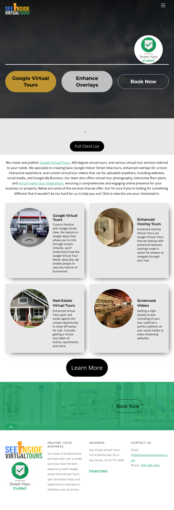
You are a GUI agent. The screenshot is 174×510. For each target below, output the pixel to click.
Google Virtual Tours (30, 81)
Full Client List (87, 146)
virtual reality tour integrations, (41, 183)
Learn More (87, 368)
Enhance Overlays (87, 81)
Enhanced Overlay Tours (149, 221)
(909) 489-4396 (150, 465)
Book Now (143, 81)
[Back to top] (11, 426)
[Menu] (163, 5)
